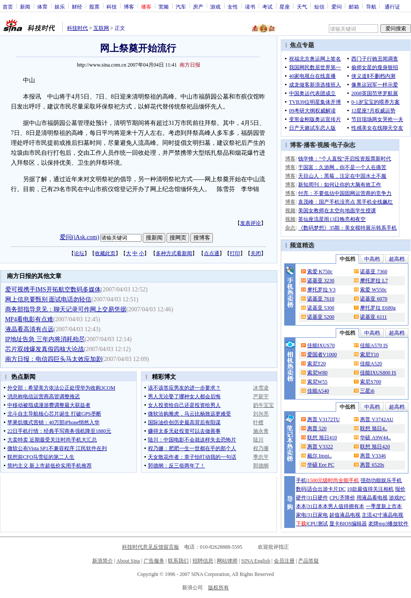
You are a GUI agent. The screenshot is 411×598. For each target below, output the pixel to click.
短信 (319, 6)
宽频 (163, 6)
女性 (233, 6)
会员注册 (284, 561)
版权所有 (218, 588)
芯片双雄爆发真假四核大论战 (44, 349)
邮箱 (354, 6)
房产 (198, 6)
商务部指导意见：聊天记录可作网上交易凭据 (65, 309)
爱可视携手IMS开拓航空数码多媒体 (53, 289)
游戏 (215, 6)
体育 (42, 6)
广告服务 (154, 561)
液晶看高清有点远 (29, 329)
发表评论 (250, 223)
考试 (267, 6)
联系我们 (178, 561)
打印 (235, 253)
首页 (8, 6)
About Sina (128, 561)
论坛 (79, 253)
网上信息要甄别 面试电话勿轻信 (48, 299)
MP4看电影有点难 (29, 319)
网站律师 (227, 561)
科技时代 (77, 28)
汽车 (181, 6)
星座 (284, 6)
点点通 (211, 253)
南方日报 (190, 65)
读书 (250, 6)
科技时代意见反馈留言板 (150, 547)
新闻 (25, 6)
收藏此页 (105, 253)
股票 (94, 6)
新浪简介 (102, 561)
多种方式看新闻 (174, 253)
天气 (302, 6)
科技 (111, 6)
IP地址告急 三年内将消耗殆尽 (45, 339)
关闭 (255, 253)
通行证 (392, 6)
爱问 (336, 6)
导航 (371, 6)
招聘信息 (203, 561)
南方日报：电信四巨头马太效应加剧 (53, 359)
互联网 (101, 28)
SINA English (255, 561)
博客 (129, 6)
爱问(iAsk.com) (79, 237)
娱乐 (60, 6)
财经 (77, 6)
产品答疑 (308, 561)
